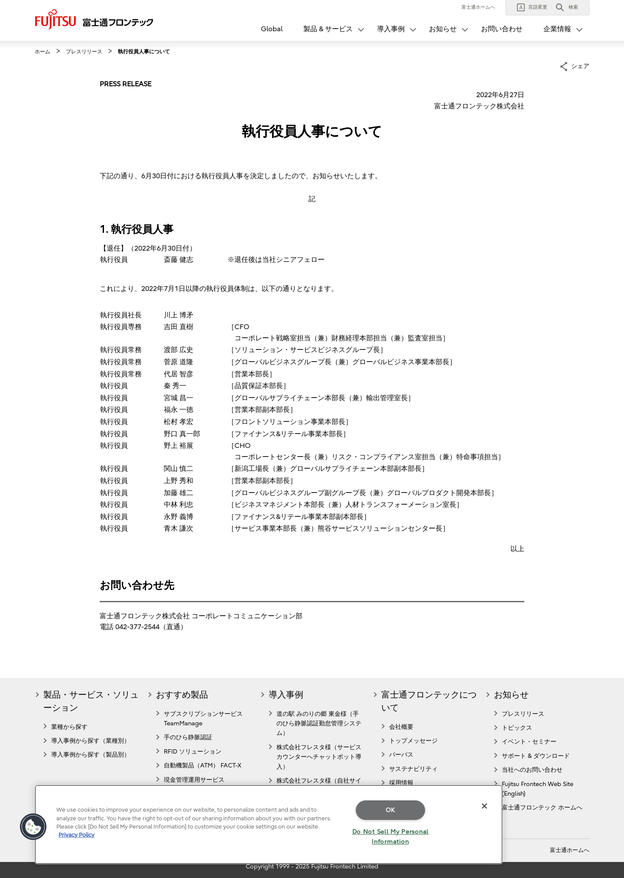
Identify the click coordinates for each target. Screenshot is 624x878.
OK (390, 810)
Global (272, 29)
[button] (532, 7)
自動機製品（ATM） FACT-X (202, 765)
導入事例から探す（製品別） (90, 754)
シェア (580, 65)
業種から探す (69, 727)
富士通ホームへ (478, 7)
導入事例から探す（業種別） (90, 740)
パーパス (401, 754)
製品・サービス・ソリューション (91, 701)
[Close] (484, 806)
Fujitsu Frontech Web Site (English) (537, 788)
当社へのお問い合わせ (532, 770)
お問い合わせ (502, 29)
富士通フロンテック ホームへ (542, 807)
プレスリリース (523, 714)
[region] (269, 824)
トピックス (517, 727)
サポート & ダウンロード (536, 756)
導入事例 (286, 695)
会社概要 (401, 727)
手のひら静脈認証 (188, 737)
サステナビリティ (413, 769)
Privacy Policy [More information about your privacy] (76, 835)
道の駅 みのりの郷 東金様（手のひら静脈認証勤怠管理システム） (318, 723)
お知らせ (511, 695)
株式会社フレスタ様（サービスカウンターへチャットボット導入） (318, 757)
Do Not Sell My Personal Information (390, 836)
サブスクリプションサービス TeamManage (203, 718)
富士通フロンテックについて (429, 701)
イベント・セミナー (529, 741)
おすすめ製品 (182, 695)
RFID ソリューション (192, 751)
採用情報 (401, 783)
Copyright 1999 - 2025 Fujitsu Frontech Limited (312, 866)
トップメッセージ (413, 740)
